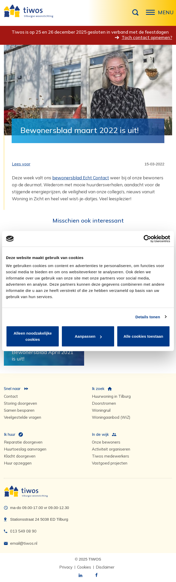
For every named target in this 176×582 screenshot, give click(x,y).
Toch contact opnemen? (147, 37)
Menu (152, 15)
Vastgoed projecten (109, 463)
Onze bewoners (106, 442)
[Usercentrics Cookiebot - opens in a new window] (147, 238)
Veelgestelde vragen (22, 417)
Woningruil (101, 410)
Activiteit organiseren (111, 449)
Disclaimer (105, 567)
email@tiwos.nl (23, 543)
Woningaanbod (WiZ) (111, 417)
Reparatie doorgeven (23, 442)
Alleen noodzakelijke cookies (32, 336)
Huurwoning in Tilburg (111, 396)
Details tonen (147, 316)
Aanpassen (88, 336)
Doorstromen (104, 403)
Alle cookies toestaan (143, 336)
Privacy (65, 567)
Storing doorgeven (20, 403)
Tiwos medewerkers (110, 456)
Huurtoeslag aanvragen (25, 449)
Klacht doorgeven (19, 456)
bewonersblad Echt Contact (80, 177)
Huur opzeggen (18, 463)
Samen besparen (19, 410)
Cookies (84, 567)
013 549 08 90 (23, 531)
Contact (11, 396)
